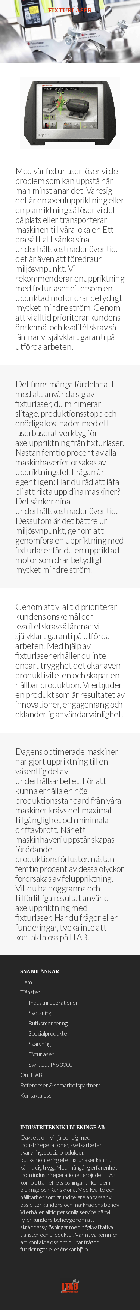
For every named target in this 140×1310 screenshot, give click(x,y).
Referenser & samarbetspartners (60, 1085)
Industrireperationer (53, 1002)
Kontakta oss (36, 1095)
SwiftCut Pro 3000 (51, 1064)
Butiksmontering (48, 1023)
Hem (26, 982)
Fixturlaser (41, 1054)
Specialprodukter (49, 1033)
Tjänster (30, 992)
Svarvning (40, 1043)
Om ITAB (31, 1074)
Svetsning (40, 1012)
